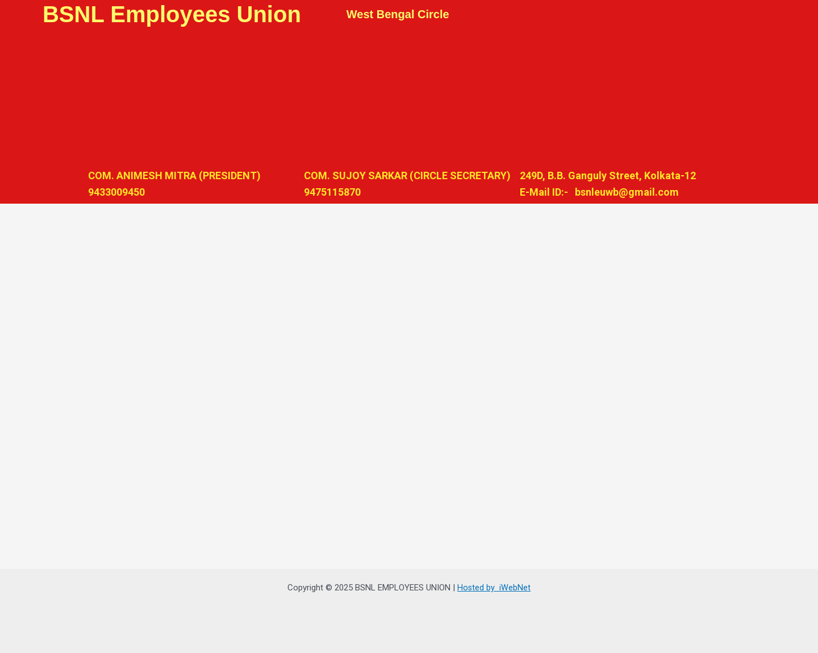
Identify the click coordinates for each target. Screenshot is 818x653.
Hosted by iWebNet (494, 587)
